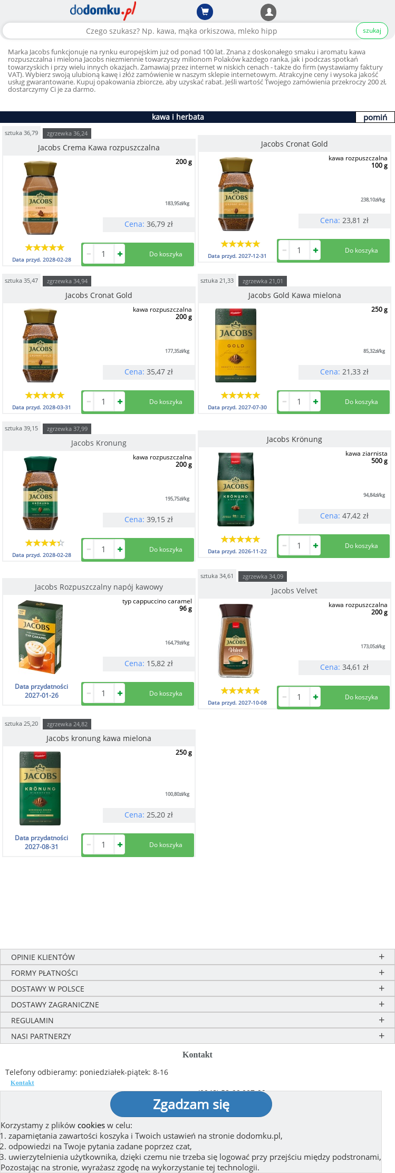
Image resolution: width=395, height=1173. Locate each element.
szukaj (372, 30)
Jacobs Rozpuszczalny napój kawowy (99, 587)
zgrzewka (67, 133)
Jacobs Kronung (99, 443)
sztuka (21, 132)
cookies (91, 1125)
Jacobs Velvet (294, 590)
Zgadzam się (191, 1104)
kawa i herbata (178, 117)
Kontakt (22, 1083)
